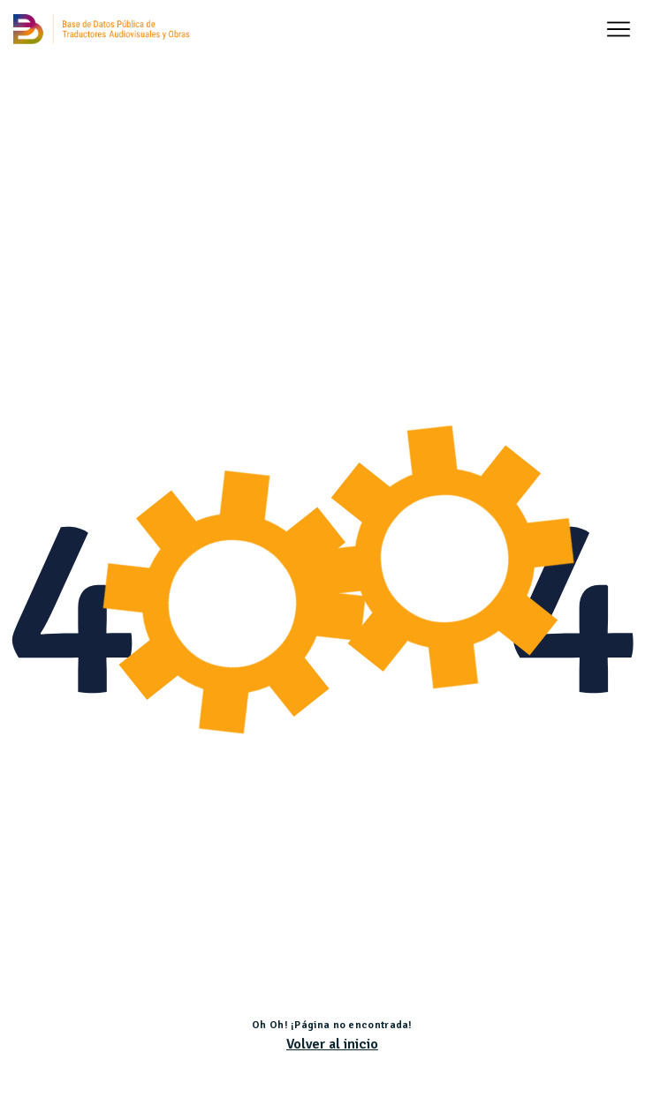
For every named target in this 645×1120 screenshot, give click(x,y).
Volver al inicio (332, 1044)
